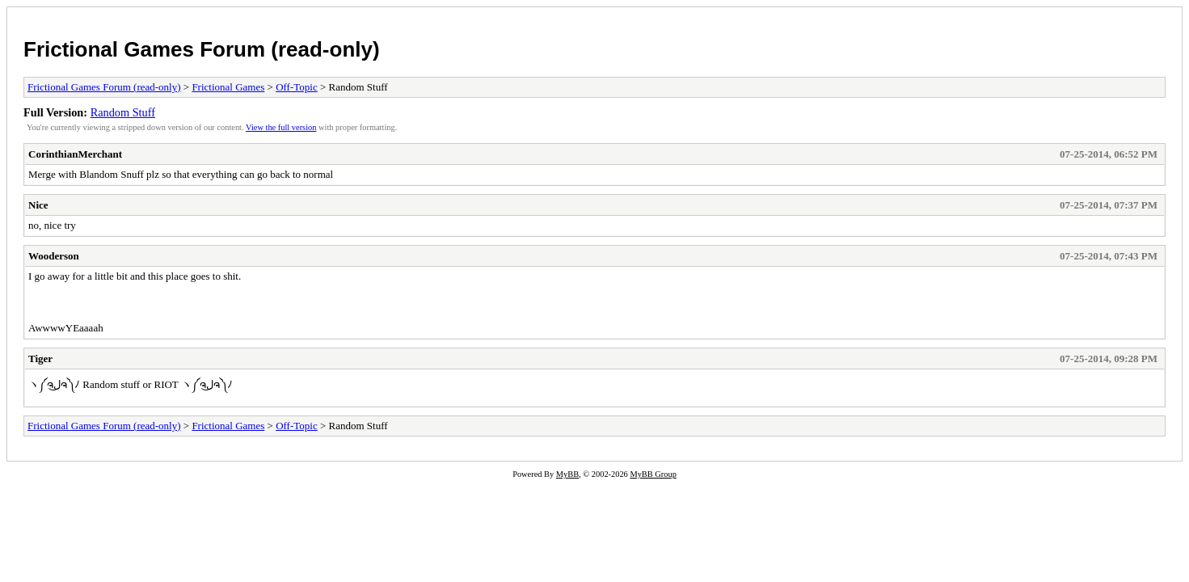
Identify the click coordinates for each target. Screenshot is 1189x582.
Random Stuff (123, 112)
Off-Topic (297, 87)
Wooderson (53, 256)
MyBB (567, 474)
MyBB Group (653, 474)
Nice (38, 205)
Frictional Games (228, 87)
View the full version (281, 127)
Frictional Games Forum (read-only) (201, 49)
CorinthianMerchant (75, 154)
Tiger (40, 358)
